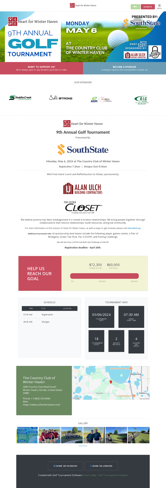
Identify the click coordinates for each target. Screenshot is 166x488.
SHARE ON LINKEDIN (101, 466)
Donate (148, 6)
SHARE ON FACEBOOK (65, 466)
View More (83, 446)
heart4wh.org (134, 228)
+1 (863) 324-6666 (40, 398)
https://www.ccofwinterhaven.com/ (41, 404)
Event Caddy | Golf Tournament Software (105, 475)
